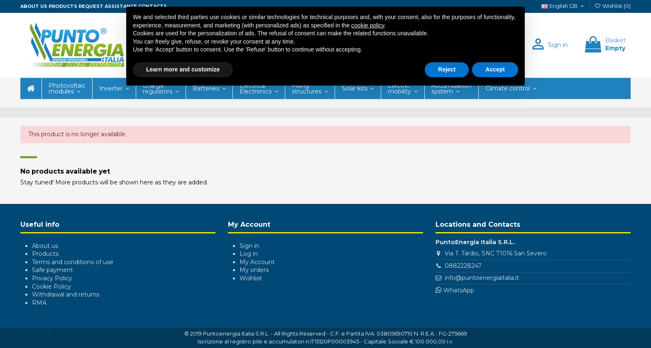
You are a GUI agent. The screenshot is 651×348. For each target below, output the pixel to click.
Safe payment (52, 270)
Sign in (249, 246)
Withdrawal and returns (65, 294)
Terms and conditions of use (72, 262)
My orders (254, 270)
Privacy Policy (52, 278)
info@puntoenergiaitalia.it (482, 278)
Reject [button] (446, 69)
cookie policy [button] (367, 25)
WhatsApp (458, 290)
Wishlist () (612, 5)
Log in (249, 253)
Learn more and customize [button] (183, 69)
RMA (39, 302)
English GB (563, 5)
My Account (257, 262)
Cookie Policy (51, 286)
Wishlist (251, 278)
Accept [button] (495, 69)
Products (63, 6)
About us (33, 6)
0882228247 (463, 266)
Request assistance (107, 6)
